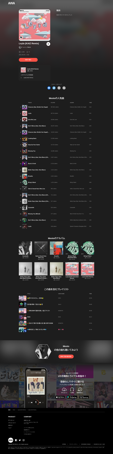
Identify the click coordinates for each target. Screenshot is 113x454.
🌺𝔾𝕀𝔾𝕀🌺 (61, 329)
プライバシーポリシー (73, 444)
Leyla (29, 113)
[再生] (48, 44)
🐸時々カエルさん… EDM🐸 (35, 298)
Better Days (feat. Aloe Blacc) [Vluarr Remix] (41, 201)
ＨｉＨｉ (59, 298)
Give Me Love (32, 119)
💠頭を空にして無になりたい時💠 (36, 329)
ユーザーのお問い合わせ (29, 427)
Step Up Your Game (34, 144)
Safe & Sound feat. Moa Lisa (36, 188)
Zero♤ (59, 304)
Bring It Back (32, 182)
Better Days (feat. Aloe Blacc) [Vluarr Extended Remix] (25, 278)
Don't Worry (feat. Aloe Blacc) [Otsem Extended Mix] (43, 195)
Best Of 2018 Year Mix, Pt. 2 (77, 213)
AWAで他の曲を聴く (66, 356)
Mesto (29, 47)
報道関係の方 (27, 429)
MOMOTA (60, 310)
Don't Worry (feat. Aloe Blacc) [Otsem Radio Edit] (42, 157)
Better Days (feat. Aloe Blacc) (37, 170)
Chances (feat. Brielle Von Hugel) (38, 107)
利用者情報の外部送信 (85, 444)
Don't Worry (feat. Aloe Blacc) (37, 126)
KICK (28, 317)
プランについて (12, 422)
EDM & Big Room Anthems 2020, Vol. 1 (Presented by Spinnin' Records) (87, 220)
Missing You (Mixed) (34, 213)
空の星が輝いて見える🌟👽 (35, 304)
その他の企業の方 (27, 434)
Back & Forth (32, 163)
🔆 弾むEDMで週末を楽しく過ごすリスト (38, 310)
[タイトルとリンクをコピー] (59, 87)
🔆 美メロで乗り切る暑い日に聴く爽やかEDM (40, 323)
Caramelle (31, 207)
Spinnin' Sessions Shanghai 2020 (78, 226)
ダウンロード (11, 420)
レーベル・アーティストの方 (29, 432)
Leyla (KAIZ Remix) (33, 69)
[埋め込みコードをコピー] (64, 87)
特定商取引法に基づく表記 (99, 444)
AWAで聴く (28, 59)
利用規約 (64, 444)
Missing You (31, 151)
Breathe (30, 176)
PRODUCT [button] (11, 417)
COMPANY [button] (27, 417)
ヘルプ (9, 427)
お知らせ (10, 425)
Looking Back (32, 138)
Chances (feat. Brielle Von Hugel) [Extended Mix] (42, 132)
